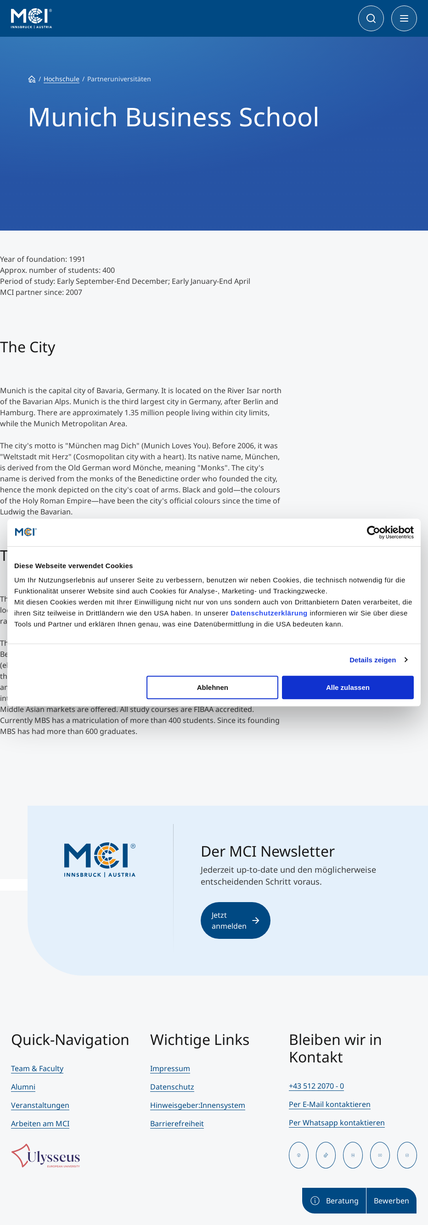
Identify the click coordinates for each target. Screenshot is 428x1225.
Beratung (334, 1200)
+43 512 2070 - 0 (316, 1086)
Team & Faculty (37, 1068)
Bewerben (391, 1201)
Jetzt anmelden (235, 920)
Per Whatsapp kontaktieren (337, 1123)
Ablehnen (212, 687)
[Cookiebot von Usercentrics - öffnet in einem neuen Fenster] (373, 532)
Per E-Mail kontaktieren (330, 1104)
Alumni (23, 1087)
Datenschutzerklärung (269, 613)
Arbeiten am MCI (40, 1123)
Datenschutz (172, 1087)
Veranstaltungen (40, 1105)
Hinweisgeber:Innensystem (197, 1105)
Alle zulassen (348, 687)
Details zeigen (372, 660)
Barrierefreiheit (177, 1123)
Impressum (170, 1068)
